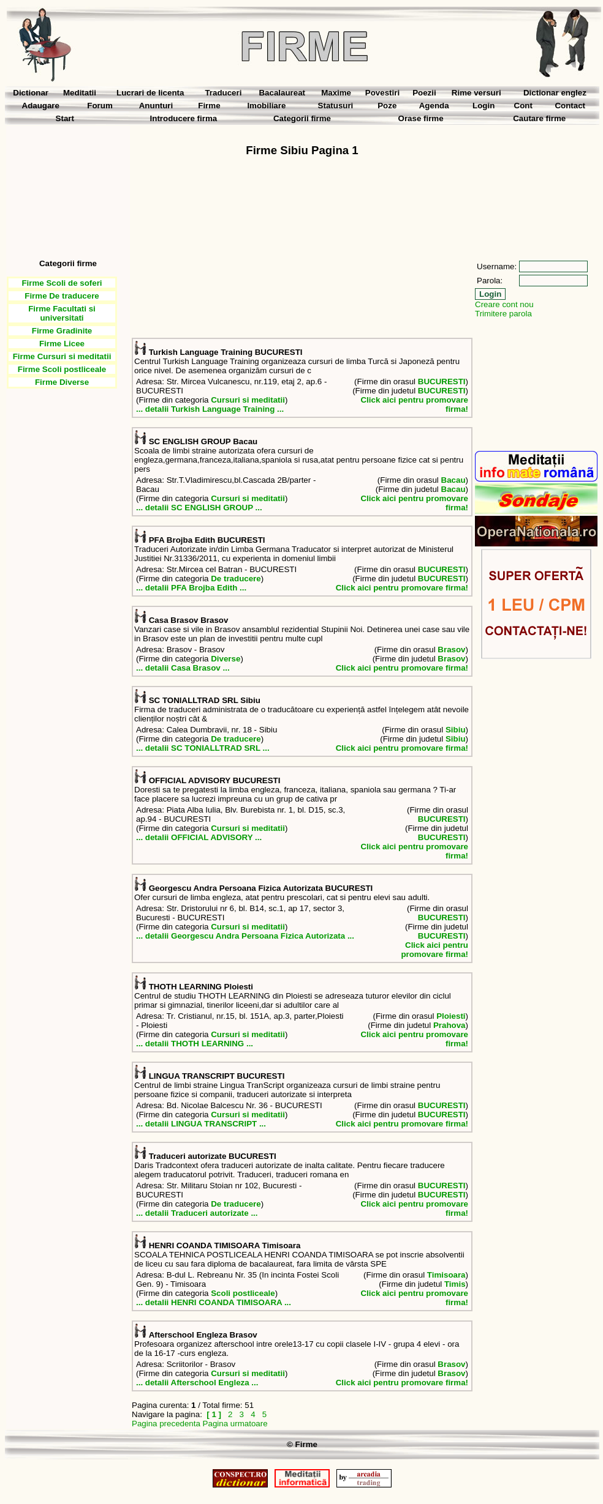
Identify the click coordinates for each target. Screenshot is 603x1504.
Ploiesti (450, 1016)
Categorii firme (302, 118)
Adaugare (40, 105)
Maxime (336, 92)
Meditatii (79, 92)
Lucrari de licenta (150, 92)
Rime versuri (476, 92)
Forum (99, 105)
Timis (455, 1284)
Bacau (453, 480)
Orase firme (421, 118)
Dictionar (30, 92)
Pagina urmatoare (235, 1423)
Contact (570, 105)
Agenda (434, 105)
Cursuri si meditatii (248, 399)
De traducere (236, 578)
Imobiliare (266, 105)
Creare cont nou (504, 304)
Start (65, 118)
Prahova (449, 1025)
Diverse (225, 658)
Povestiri (382, 92)
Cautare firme (539, 118)
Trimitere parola (503, 313)
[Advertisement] (68, 188)
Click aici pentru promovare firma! (402, 587)
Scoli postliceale (243, 1293)
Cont (523, 105)
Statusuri (336, 105)
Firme (209, 105)
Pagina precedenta (166, 1423)
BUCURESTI (442, 381)
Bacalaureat (282, 92)
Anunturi (156, 105)
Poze (386, 105)
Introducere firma (184, 118)
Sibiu (456, 729)
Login (483, 105)
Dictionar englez (554, 92)
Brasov (451, 649)
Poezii (424, 92)
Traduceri (223, 92)
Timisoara (446, 1274)
